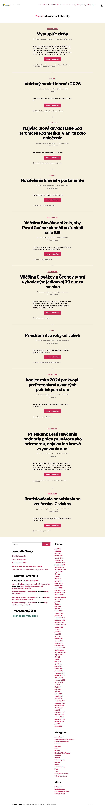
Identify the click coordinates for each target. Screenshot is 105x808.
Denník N (37, 362)
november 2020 (60, 703)
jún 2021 (57, 687)
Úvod (56, 769)
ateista (36, 64)
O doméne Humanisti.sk (63, 5)
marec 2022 (58, 666)
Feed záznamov (60, 789)
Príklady (57, 762)
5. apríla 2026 (59, 39)
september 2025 (60, 569)
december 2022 (60, 645)
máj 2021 (58, 689)
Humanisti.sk (20, 804)
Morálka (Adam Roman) (62, 753)
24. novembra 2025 (63, 143)
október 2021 (59, 678)
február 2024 (59, 613)
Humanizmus (59, 744)
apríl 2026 (58, 553)
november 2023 (60, 620)
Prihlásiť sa (58, 787)
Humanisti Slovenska (44, 5)
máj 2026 (58, 551)
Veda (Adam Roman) (61, 774)
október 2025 (59, 567)
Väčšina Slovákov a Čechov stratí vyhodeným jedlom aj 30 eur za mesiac (52, 281)
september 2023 (60, 625)
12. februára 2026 (63, 89)
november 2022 (60, 648)
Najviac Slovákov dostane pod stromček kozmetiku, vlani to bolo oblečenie (52, 133)
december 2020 (60, 701)
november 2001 (60, 721)
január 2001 (58, 726)
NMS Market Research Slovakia (42, 111)
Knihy (56, 748)
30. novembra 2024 (64, 509)
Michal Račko (45, 163)
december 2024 (60, 590)
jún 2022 (57, 659)
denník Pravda (38, 205)
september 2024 (60, 597)
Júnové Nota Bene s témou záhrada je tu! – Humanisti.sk (31, 584)
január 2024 (59, 615)
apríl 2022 (58, 664)
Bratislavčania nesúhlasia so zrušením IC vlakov (52, 501)
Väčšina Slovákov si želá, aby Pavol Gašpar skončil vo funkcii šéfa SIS (52, 227)
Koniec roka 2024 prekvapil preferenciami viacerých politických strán (52, 384)
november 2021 (60, 675)
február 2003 (59, 717)
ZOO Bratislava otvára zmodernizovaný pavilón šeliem (30, 570)
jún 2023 (57, 632)
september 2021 (60, 680)
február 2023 (59, 641)
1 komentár (69, 39)
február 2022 (59, 668)
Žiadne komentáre (53, 145)
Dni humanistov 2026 (19, 563)
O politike (52, 78)
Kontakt (53, 5)
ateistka (41, 64)
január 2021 (58, 698)
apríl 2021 (58, 691)
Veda (56, 771)
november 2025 (60, 565)
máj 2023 (58, 634)
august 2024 (59, 599)
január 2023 (59, 643)
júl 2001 (57, 724)
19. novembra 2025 (63, 185)
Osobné (57, 757)
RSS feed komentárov (62, 791)
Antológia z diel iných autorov (64, 739)
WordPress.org (60, 794)
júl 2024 (57, 602)
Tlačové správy (53, 123)
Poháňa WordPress (51, 804)
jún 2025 (57, 576)
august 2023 (59, 627)
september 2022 (60, 652)
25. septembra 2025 (64, 340)
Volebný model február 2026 (52, 83)
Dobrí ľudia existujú (19, 556)
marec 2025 (58, 583)
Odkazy (74, 5)
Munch (36, 318)
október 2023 (59, 622)
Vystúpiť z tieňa (52, 33)
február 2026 (59, 558)
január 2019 (58, 708)
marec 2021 (58, 694)
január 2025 (59, 588)
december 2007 (60, 712)
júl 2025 (57, 574)
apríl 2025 (58, 581)
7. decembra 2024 (63, 454)
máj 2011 (58, 710)
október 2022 (59, 650)
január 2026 (59, 560)
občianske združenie (40, 480)
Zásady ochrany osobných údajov (86, 5)
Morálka (57, 751)
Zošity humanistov (52, 28)
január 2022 (59, 671)
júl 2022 (57, 657)
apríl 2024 (58, 609)
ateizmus (45, 64)
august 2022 (59, 655)
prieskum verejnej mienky (54, 64)
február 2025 (59, 586)
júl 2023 (57, 629)
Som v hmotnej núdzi (19, 559)
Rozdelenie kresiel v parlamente (52, 180)
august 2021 (59, 682)
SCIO (49, 416)
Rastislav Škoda (65, 64)
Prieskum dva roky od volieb (52, 335)
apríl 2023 (58, 636)
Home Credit (38, 163)
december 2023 (60, 618)
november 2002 (60, 719)
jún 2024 (57, 604)
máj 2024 (58, 606)
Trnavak (50, 259)
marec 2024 (59, 611)
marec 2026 (59, 556)
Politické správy (52, 217)
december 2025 (60, 562)
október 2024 (59, 595)
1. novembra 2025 (63, 237)
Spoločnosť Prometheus (41, 66)
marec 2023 (58, 638)
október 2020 (59, 705)
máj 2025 (58, 579)
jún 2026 (57, 549)
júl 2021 (57, 685)
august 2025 (59, 572)
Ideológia (58, 746)
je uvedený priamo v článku (45, 39)
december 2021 (60, 673)
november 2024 (60, 592)
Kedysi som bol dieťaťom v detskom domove (27, 566)
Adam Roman (59, 737)
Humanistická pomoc (62, 741)
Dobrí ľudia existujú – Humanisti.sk (24, 592)
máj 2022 (58, 661)
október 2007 (59, 714)
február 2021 (59, 696)
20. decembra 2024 (64, 394)
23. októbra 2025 (63, 292)
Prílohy (57, 764)
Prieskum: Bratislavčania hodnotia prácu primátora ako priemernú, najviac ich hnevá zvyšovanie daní (52, 441)
